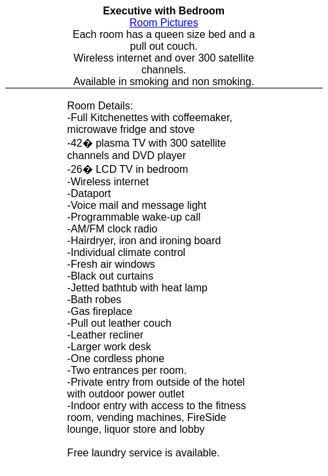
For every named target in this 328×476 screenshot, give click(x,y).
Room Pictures (164, 22)
